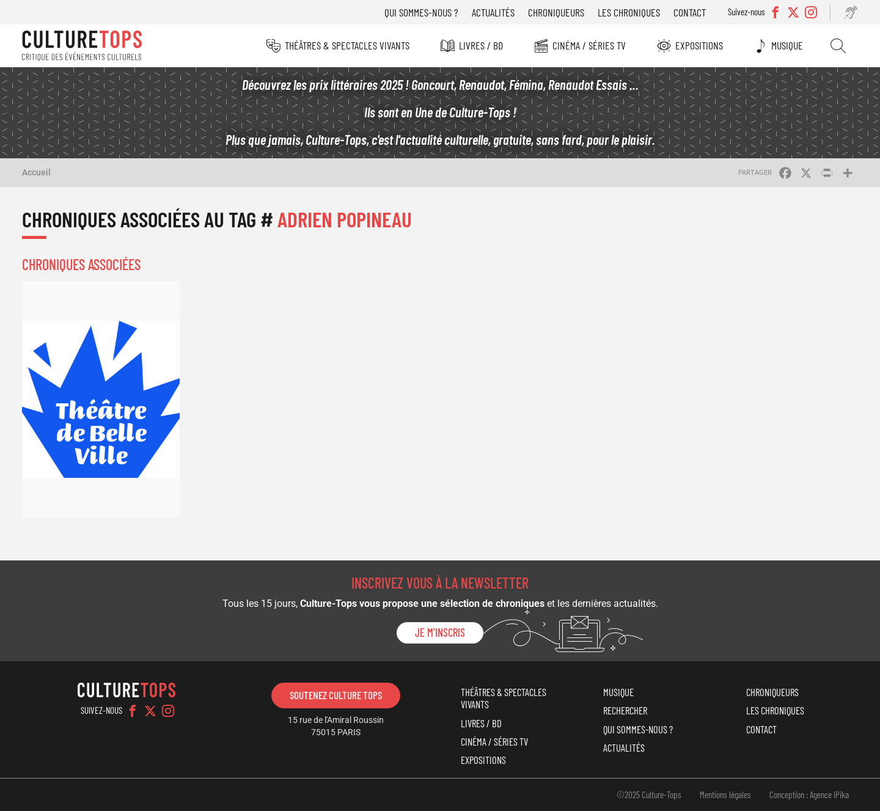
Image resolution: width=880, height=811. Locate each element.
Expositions (699, 45)
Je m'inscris (440, 632)
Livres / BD (481, 45)
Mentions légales (725, 794)
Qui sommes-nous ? (421, 12)
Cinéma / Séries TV (589, 45)
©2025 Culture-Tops (649, 794)
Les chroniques (629, 12)
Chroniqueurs (556, 12)
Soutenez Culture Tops (336, 695)
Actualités (493, 12)
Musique (787, 45)
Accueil (36, 172)
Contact (689, 12)
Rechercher (838, 45)
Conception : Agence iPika (809, 794)
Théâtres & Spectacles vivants (347, 45)
